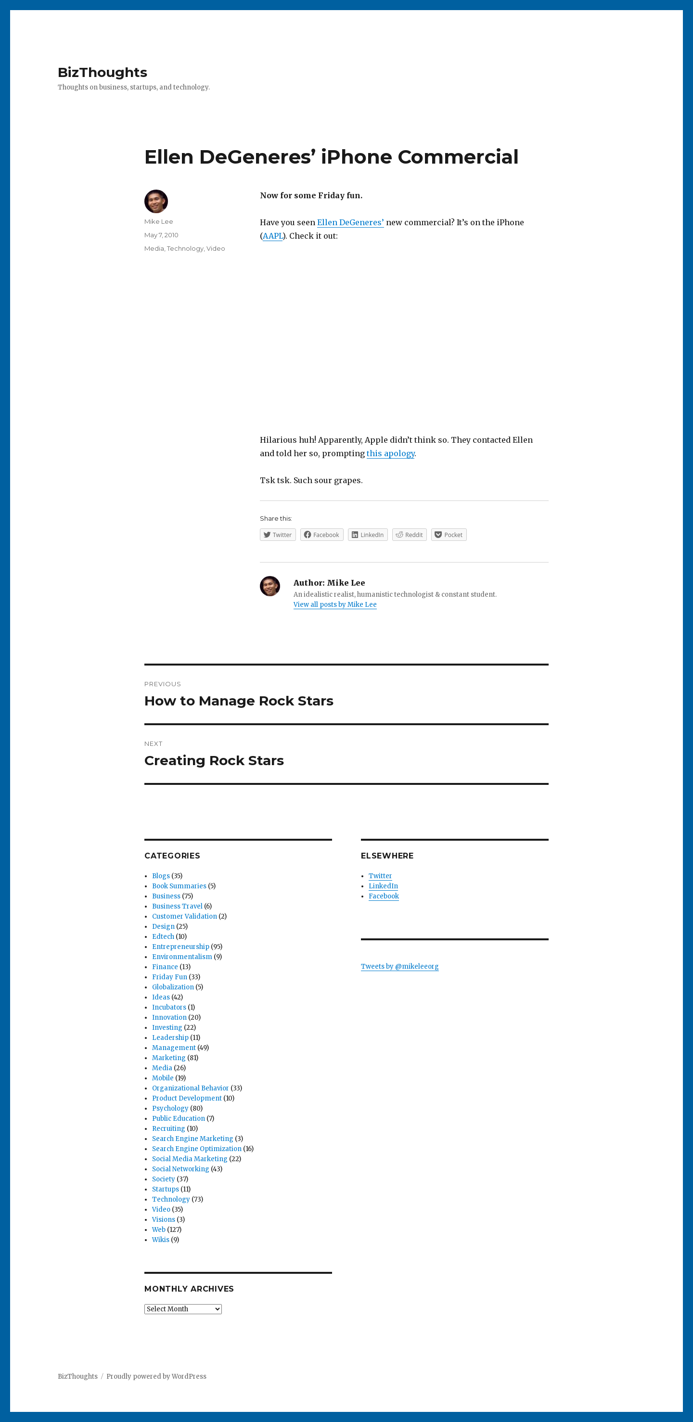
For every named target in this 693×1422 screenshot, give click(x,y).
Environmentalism (182, 957)
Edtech (163, 937)
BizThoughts (102, 72)
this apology (390, 453)
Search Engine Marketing (192, 1139)
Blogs (161, 876)
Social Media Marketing (190, 1159)
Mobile (163, 1078)
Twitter (380, 876)
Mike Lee (158, 221)
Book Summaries (179, 886)
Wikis (160, 1240)
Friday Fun (169, 977)
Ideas (161, 997)
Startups (165, 1189)
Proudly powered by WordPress (156, 1376)
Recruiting (168, 1129)
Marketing (169, 1058)
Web (159, 1230)
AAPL (272, 236)
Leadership (170, 1038)
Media (154, 248)
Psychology (170, 1108)
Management (174, 1048)
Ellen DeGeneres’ (350, 222)
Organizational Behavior (190, 1088)
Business (166, 896)
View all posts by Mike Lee (335, 605)
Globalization (173, 987)
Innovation (169, 1017)
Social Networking (180, 1169)
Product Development (187, 1098)
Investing (167, 1028)
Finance (165, 967)
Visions (163, 1220)
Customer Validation (184, 916)
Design (163, 926)
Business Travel (177, 906)
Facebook (384, 896)
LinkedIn (383, 886)
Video (215, 248)
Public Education (178, 1119)
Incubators (169, 1007)
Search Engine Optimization (197, 1149)
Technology (185, 248)
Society (163, 1179)
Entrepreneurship (180, 947)
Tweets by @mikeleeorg (400, 966)
